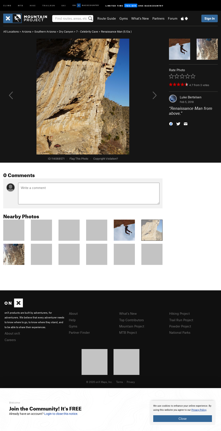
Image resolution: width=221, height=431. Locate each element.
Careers (10, 340)
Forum (172, 18)
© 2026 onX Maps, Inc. (99, 381)
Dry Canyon (66, 31)
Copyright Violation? (105, 158)
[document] (182, 413)
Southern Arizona (45, 31)
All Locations (11, 31)
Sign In (209, 18)
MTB (20, 5)
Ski (64, 5)
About (73, 313)
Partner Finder (79, 332)
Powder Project (180, 326)
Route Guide (106, 18)
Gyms (123, 18)
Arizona (26, 31)
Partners (158, 18)
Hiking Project (179, 313)
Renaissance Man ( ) (116, 31)
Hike (33, 5)
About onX (12, 333)
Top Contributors (131, 320)
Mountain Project (131, 326)
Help (72, 320)
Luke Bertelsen (191, 97)
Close (182, 418)
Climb (7, 5)
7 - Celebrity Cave (87, 31)
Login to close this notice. (61, 413)
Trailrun (48, 5)
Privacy (131, 381)
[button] (171, 123)
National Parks (179, 332)
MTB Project (128, 332)
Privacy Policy (198, 410)
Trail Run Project (181, 320)
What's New (140, 18)
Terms (119, 381)
